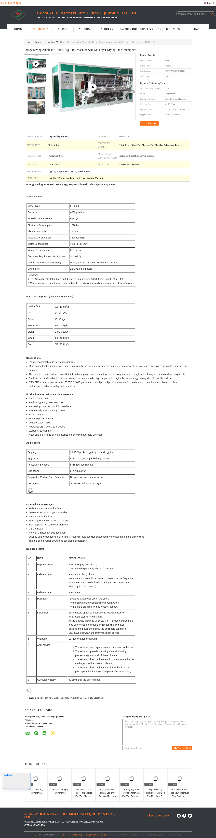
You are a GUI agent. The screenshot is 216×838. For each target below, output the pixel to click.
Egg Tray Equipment (94, 698)
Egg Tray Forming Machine (47, 698)
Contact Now (182, 748)
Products (40, 29)
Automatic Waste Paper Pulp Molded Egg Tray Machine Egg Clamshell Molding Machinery (83, 796)
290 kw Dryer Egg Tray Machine (59, 791)
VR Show (84, 29)
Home (18, 29)
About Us (107, 29)
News (195, 29)
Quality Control (151, 29)
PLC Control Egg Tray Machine (35, 791)
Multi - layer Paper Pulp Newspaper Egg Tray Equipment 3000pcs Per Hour (179, 794)
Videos (62, 29)
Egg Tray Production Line (72, 698)
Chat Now (149, 123)
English (211, 3)
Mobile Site (40, 835)
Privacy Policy (52, 835)
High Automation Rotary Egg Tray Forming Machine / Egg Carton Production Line (107, 796)
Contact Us (173, 29)
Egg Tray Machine (55, 42)
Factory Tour (129, 29)
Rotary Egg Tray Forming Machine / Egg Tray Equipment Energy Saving (131, 794)
